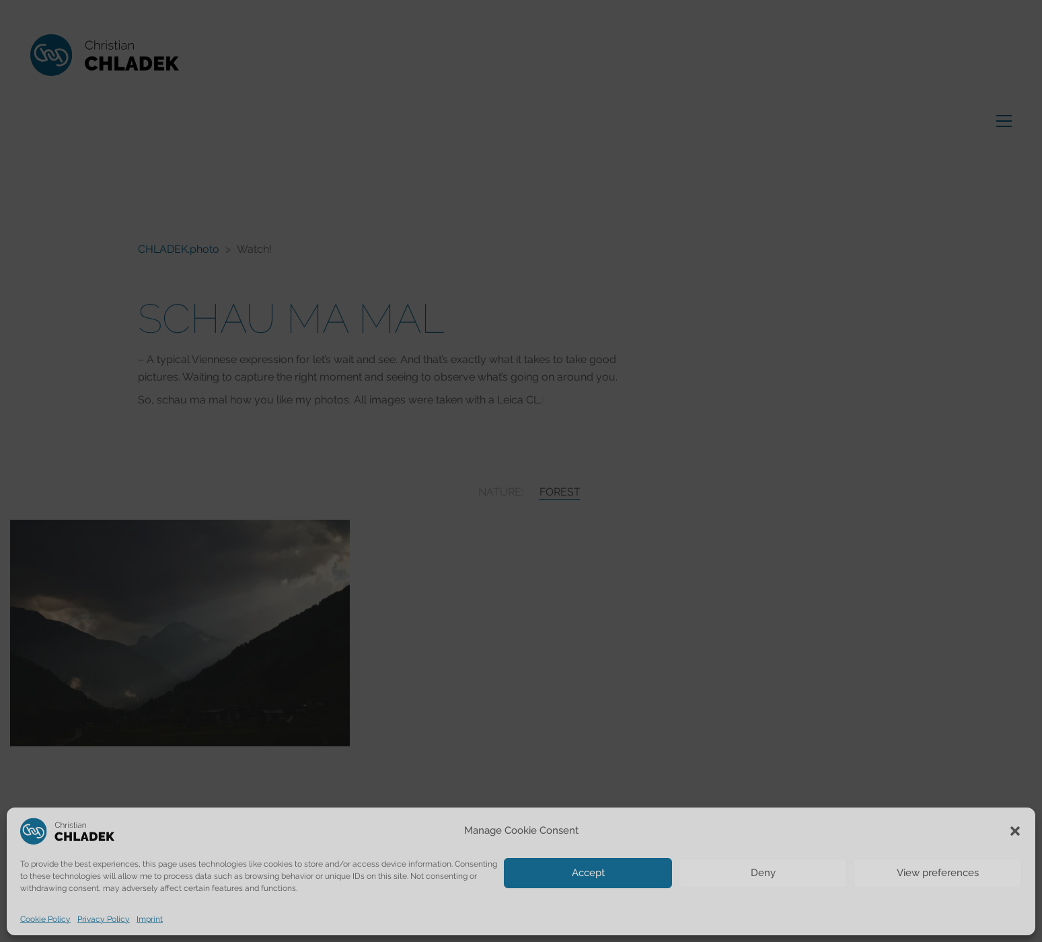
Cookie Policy (45, 919)
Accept (588, 873)
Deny (763, 873)
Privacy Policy (103, 919)
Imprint (150, 919)
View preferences (938, 873)
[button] (1015, 831)
